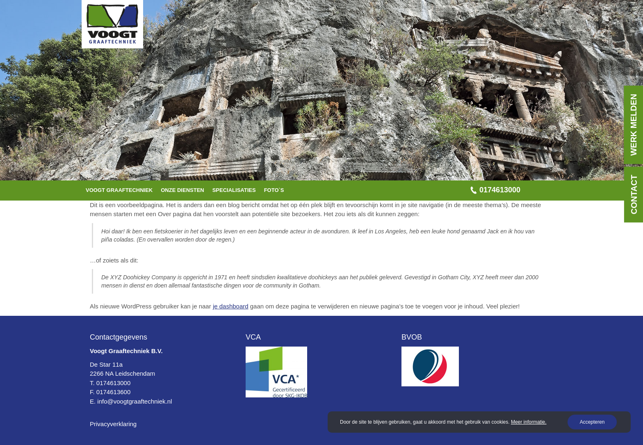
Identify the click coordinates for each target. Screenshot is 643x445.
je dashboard (231, 306)
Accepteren (591, 422)
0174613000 (499, 190)
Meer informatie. (529, 422)
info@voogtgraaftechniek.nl (134, 401)
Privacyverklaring (113, 423)
